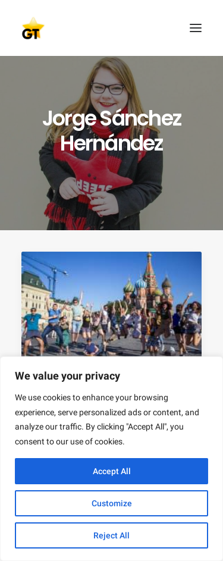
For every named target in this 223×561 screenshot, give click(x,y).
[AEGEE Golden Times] (111, 28)
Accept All (112, 471)
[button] (195, 28)
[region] (111, 458)
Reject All (111, 535)
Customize (112, 503)
